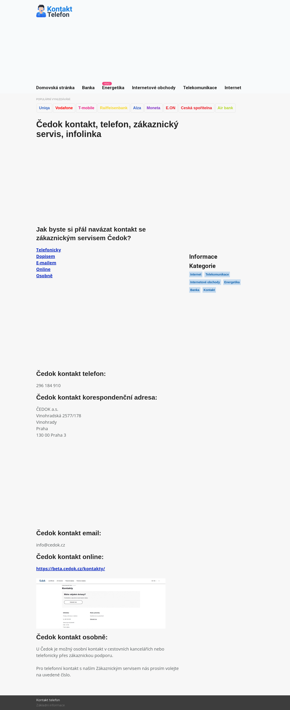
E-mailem (46, 263)
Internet (233, 87)
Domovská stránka (55, 87)
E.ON (170, 108)
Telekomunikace (200, 87)
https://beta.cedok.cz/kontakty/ (70, 568)
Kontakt (209, 290)
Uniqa (44, 108)
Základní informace (50, 705)
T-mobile (86, 108)
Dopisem (45, 256)
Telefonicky (48, 250)
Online (43, 269)
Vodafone (64, 108)
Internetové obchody (154, 87)
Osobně (44, 276)
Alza (137, 108)
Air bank (225, 108)
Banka (88, 87)
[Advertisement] (145, 49)
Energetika (113, 87)
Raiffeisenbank (114, 108)
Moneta (153, 108)
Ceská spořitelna (196, 108)
